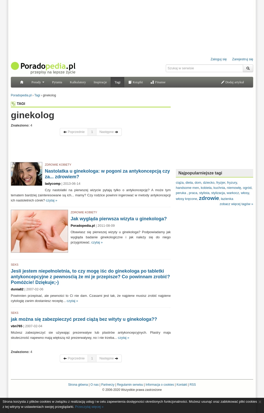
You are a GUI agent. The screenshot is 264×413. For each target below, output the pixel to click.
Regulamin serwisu (130, 384)
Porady (37, 82)
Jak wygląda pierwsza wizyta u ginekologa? (119, 218)
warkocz (233, 193)
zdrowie (209, 198)
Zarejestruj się (242, 59)
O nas (94, 384)
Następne (109, 132)
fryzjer (220, 182)
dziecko (208, 182)
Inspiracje (100, 82)
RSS (192, 384)
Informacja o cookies (160, 384)
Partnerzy (107, 384)
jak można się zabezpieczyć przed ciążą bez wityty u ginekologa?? (84, 319)
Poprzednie (74, 132)
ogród (247, 188)
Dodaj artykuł (232, 82)
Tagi (117, 82)
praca (193, 193)
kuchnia (219, 188)
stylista (204, 193)
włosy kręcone (186, 199)
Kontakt (182, 384)
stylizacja (218, 193)
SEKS (14, 264)
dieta (189, 182)
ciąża (180, 182)
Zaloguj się (219, 59)
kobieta (206, 188)
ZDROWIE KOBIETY (58, 164)
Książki (135, 82)
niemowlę (234, 188)
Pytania (57, 82)
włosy (245, 193)
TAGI (18, 104)
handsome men (187, 188)
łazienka (227, 199)
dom (198, 182)
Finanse (158, 82)
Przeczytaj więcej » (89, 407)
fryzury (232, 182)
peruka (181, 193)
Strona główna (78, 384)
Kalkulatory (78, 82)
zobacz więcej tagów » (236, 204)
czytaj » (51, 200)
